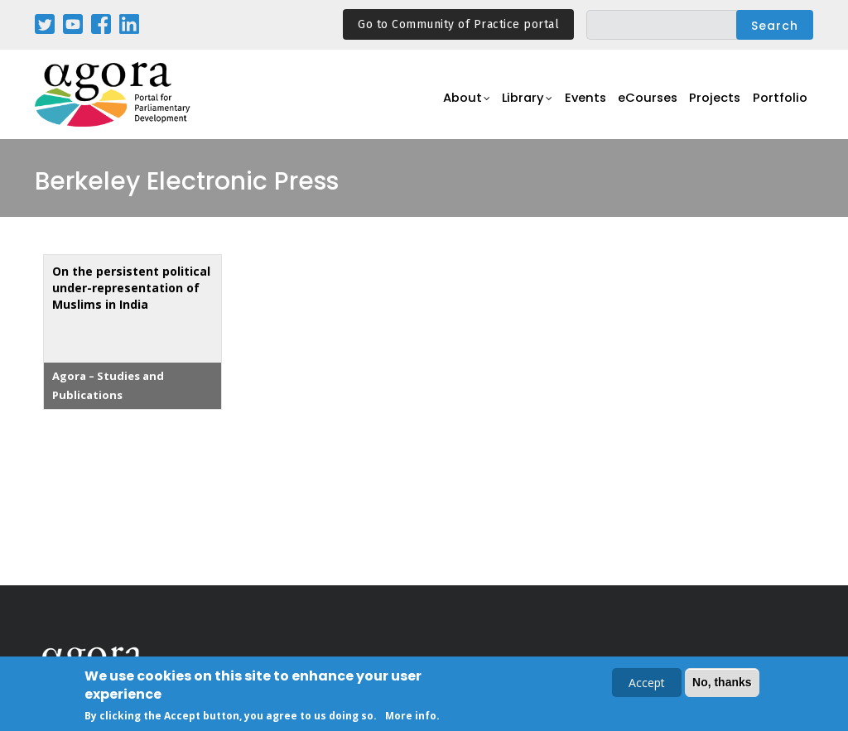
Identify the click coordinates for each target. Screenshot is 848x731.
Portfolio (779, 104)
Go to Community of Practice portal (458, 24)
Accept (647, 684)
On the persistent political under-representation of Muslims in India (131, 287)
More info (410, 717)
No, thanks (722, 683)
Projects (711, 104)
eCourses (639, 104)
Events (572, 104)
